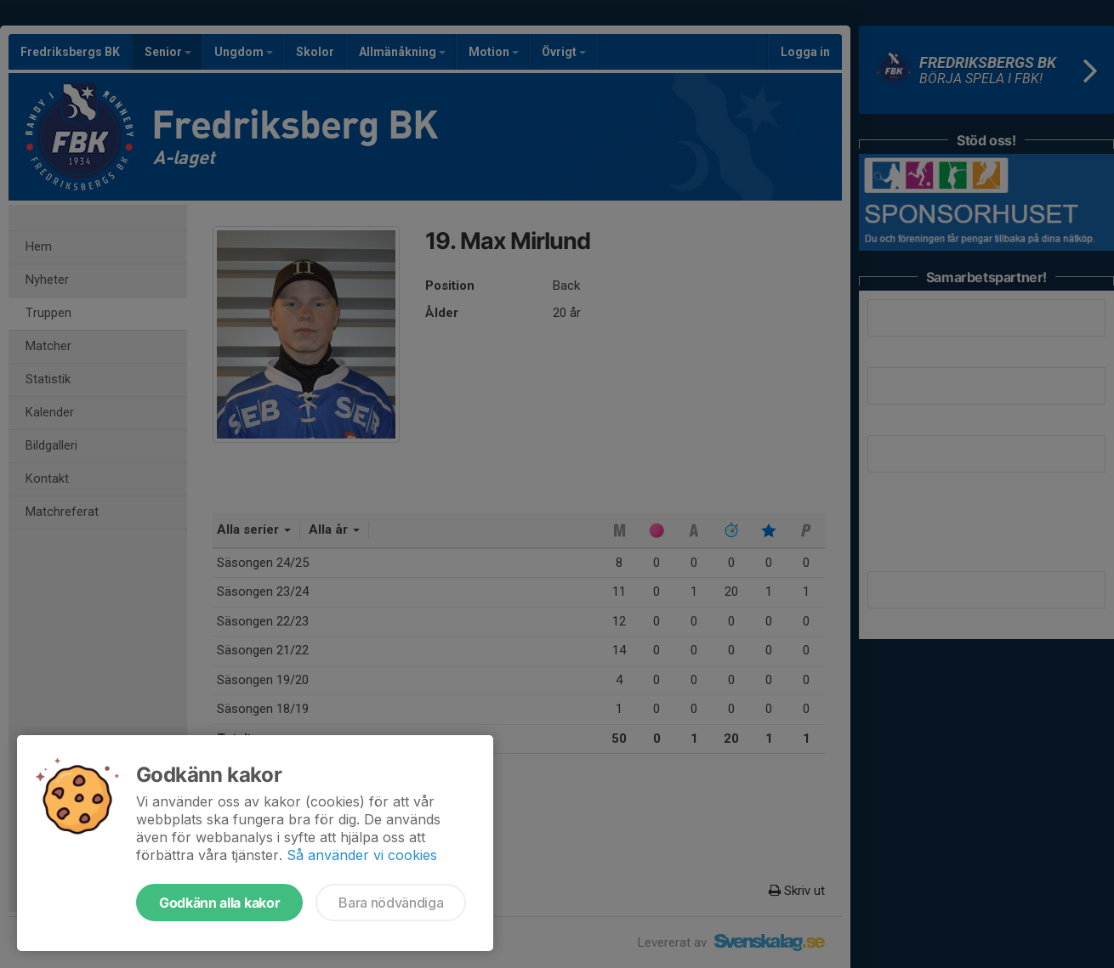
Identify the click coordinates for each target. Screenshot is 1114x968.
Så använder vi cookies (362, 854)
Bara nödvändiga (390, 902)
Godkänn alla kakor (219, 902)
